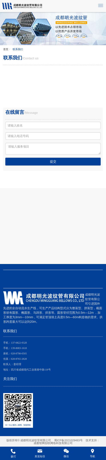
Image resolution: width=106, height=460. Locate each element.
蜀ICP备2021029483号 (68, 440)
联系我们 (17, 49)
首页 (5, 49)
